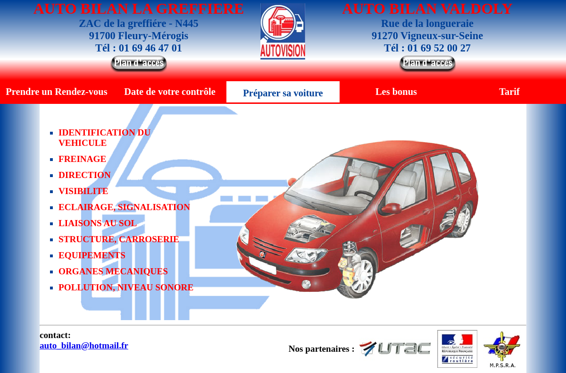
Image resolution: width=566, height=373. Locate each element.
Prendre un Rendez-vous (56, 91)
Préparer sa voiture (283, 93)
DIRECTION (84, 175)
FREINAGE (82, 159)
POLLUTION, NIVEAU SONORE (125, 287)
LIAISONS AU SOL (97, 223)
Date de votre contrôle (169, 91)
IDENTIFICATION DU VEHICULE (104, 137)
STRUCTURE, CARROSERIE (118, 239)
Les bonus (396, 91)
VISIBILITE (83, 191)
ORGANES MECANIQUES (113, 271)
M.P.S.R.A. (502, 349)
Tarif (509, 91)
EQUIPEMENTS (91, 255)
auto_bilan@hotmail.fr (84, 345)
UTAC (395, 349)
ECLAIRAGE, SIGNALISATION (124, 207)
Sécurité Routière (457, 349)
